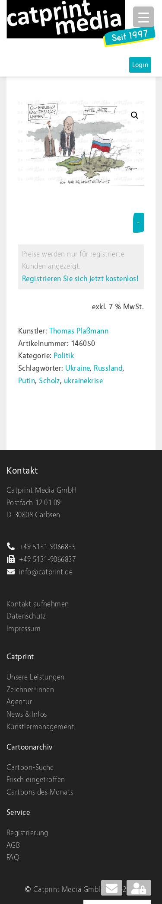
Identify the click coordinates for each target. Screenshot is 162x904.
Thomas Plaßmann (79, 331)
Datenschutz (26, 616)
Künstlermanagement (40, 726)
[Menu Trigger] (143, 16)
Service (18, 812)
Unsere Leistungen (35, 677)
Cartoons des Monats (39, 792)
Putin (26, 380)
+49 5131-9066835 (41, 546)
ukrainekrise (83, 380)
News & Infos (26, 714)
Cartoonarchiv (29, 747)
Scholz (49, 380)
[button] (135, 115)
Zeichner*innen (30, 689)
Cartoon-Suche (30, 767)
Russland (108, 368)
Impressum (23, 628)
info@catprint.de (39, 572)
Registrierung (27, 832)
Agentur (19, 701)
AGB (13, 845)
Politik (64, 355)
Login (140, 65)
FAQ (12, 857)
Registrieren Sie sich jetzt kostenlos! (80, 278)
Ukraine (77, 368)
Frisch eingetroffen (35, 779)
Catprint (20, 656)
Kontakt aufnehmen (37, 604)
